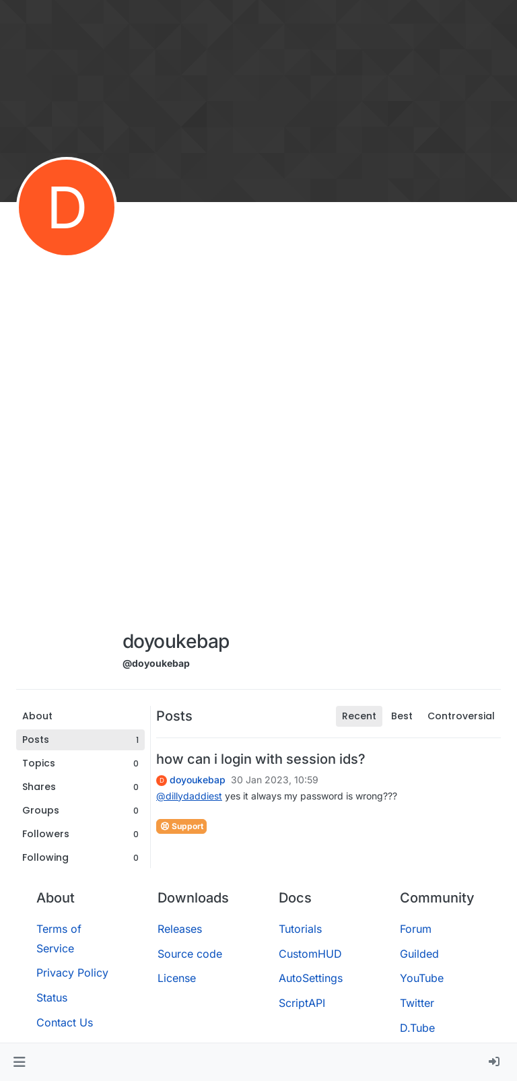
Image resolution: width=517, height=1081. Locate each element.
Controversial (461, 716)
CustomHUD (310, 953)
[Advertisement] (176, 419)
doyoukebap (198, 780)
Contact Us (64, 1022)
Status (51, 997)
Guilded (419, 953)
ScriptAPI (302, 1003)
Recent (359, 716)
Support (181, 826)
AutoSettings (311, 978)
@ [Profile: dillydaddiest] (189, 795)
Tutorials (300, 929)
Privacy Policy (72, 972)
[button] (19, 1062)
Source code (190, 953)
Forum (416, 929)
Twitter (417, 1003)
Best (402, 716)
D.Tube (417, 1028)
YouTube (422, 978)
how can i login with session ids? (261, 759)
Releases (180, 929)
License (177, 978)
